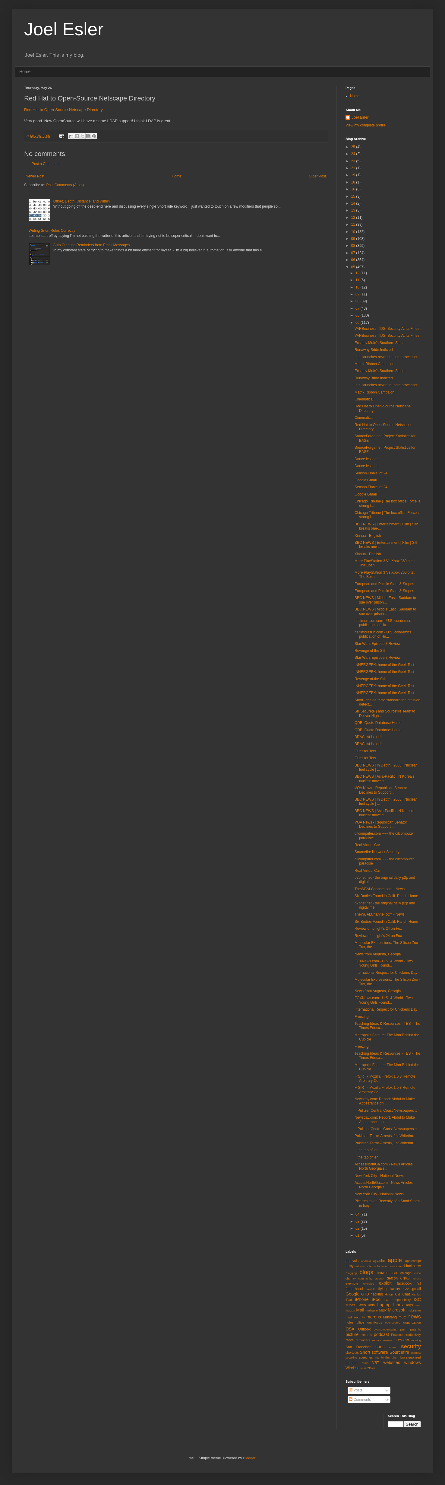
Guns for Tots (365, 751)
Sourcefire (399, 1352)
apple (395, 1260)
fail (419, 1283)
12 (353, 217)
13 (353, 210)
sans (379, 1346)
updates (352, 1363)
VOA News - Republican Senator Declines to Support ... (381, 790)
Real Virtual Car (367, 845)
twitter (385, 1357)
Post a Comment (45, 164)
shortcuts (352, 1352)
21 (353, 168)
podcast (381, 1334)
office (360, 1322)
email (405, 1278)
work (363, 1368)
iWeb (362, 1305)
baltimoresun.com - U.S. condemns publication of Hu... (383, 623)
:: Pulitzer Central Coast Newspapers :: (386, 1110)
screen (393, 1347)
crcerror (379, 1278)
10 (353, 232)
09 (353, 239)
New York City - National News (379, 1176)
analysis (352, 1261)
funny (395, 1288)
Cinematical (364, 399)
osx (350, 1328)
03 (358, 1221)
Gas (406, 1289)
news (414, 1316)
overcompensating (385, 1329)
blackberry (412, 1266)
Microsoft (396, 1310)
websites (391, 1362)
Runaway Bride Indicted (374, 350)
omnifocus (374, 1322)
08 (353, 246)
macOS (350, 1310)
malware (371, 1310)
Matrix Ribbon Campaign (374, 364)
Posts (355, 1390)
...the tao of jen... (368, 1150)
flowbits (370, 1289)
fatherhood (354, 1289)
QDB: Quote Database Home (378, 723)
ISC (417, 1299)
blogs (366, 1272)
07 (353, 253)
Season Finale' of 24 (371, 473)
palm (403, 1329)
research (388, 1340)
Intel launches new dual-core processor (386, 357)
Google (352, 1294)
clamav (351, 1278)
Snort (365, 1352)
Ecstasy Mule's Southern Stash (380, 343)
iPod (376, 1299)
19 (353, 175)
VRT (375, 1363)
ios (419, 1294)
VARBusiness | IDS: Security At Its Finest (387, 329)
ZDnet (371, 1368)
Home (24, 71)
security (411, 1346)
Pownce (396, 1335)
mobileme (414, 1310)
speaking (351, 1357)
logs (409, 1305)
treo (377, 1357)
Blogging (351, 1273)
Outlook (364, 1329)
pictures (366, 1335)
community (365, 1278)
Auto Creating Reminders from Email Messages (91, 245)
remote (376, 1340)
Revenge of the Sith (370, 650)
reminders (363, 1340)
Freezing (362, 1017)
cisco (417, 1273)
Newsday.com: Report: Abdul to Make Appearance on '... (385, 1101)
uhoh (395, 1357)
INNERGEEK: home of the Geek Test (384, 665)
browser (383, 1273)
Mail (360, 1310)
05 (353, 267)
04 (358, 1214)
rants (350, 1340)
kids (371, 1305)
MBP (383, 1310)
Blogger (249, 1458)
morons (374, 1317)
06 (353, 260)
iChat (406, 1294)
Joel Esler (63, 29)
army (350, 1266)
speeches (366, 1357)
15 (353, 196)
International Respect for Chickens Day (386, 972)
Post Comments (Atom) (65, 185)
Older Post (317, 176)
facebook (404, 1283)
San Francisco (358, 1347)
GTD (365, 1294)
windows (412, 1362)
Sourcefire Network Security (377, 852)
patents (415, 1329)
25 (353, 147)
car (395, 1273)
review (402, 1339)
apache (379, 1261)
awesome (396, 1266)
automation (381, 1266)
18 (353, 182)
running (416, 1340)
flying (382, 1289)
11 (353, 224)
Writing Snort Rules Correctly (52, 230)
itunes (350, 1305)
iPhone (362, 1299)
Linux (398, 1304)
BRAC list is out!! (368, 737)
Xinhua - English (368, 536)
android (366, 1261)
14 (353, 203)
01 (358, 1235)
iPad (349, 1300)
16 (353, 189)
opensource (392, 1322)
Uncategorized (410, 1357)
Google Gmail (366, 480)
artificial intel (363, 1266)
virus (365, 1363)
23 (353, 161)
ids (414, 1294)
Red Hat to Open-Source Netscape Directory (63, 109)
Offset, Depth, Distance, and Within (81, 201)
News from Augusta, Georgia (378, 954)
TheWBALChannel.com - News (380, 889)
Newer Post (35, 176)
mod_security (355, 1317)
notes (349, 1322)
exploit (385, 1283)
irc (386, 1300)
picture (352, 1334)
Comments (360, 1399)
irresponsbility (401, 1300)
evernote (352, 1283)
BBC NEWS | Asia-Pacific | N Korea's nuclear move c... (384, 778)
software (380, 1352)
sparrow (416, 1352)
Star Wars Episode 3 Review (377, 644)
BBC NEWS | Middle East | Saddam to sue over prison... (385, 600)
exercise (368, 1283)
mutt (402, 1317)
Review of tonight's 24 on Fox (378, 928)
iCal (397, 1294)
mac (418, 1305)
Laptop (383, 1304)
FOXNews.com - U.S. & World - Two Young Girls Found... (384, 963)
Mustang (390, 1317)
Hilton (389, 1294)
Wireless (352, 1368)
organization (412, 1322)
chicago (406, 1273)
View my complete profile (366, 125)
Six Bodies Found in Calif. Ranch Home (386, 896)
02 (358, 1228)
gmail (416, 1289)
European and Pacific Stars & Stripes (384, 584)
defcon (392, 1278)
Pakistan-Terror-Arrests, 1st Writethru (384, 1136)
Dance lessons (366, 459)
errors (417, 1278)
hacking (377, 1294)
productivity (412, 1335)
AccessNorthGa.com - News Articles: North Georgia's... (384, 1166)
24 (353, 154)
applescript (413, 1261)
